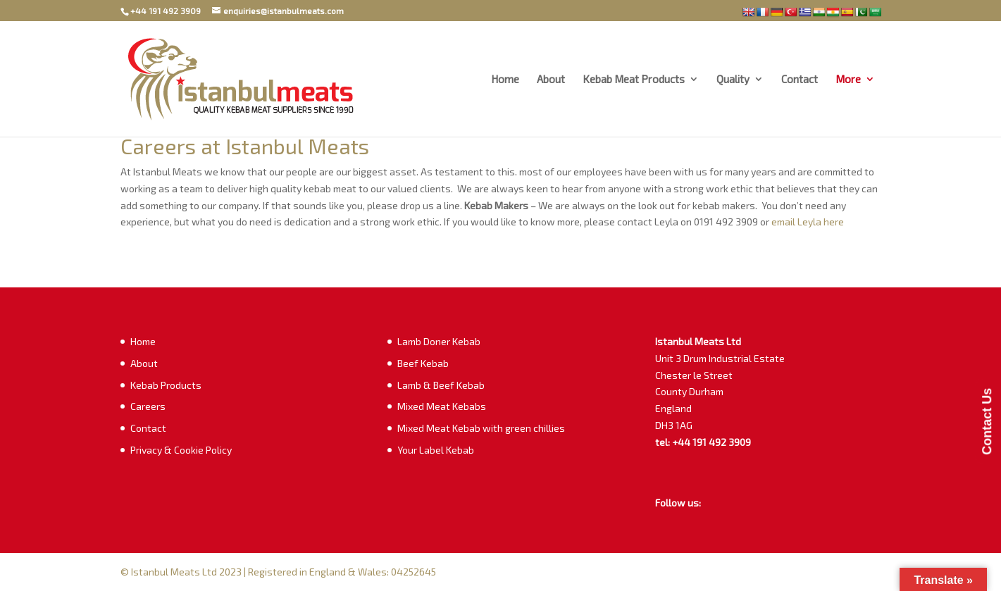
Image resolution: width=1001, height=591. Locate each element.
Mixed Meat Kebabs (441, 406)
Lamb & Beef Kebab (441, 385)
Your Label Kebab (435, 450)
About (551, 79)
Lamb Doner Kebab (438, 341)
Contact (799, 79)
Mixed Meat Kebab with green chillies (481, 428)
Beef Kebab (423, 363)
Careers (148, 406)
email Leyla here (808, 222)
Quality (733, 79)
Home (505, 79)
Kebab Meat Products (634, 79)
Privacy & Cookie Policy (181, 450)
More (848, 79)
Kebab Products (165, 385)
